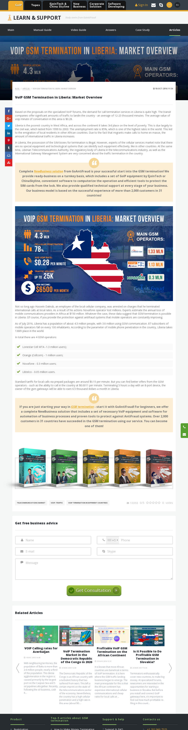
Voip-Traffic (57, 503)
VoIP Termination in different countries (88, 503)
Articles (26, 88)
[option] (41, 660)
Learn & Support (37, 17)
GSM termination (82, 406)
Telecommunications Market (31, 503)
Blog (17, 88)
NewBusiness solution (48, 171)
